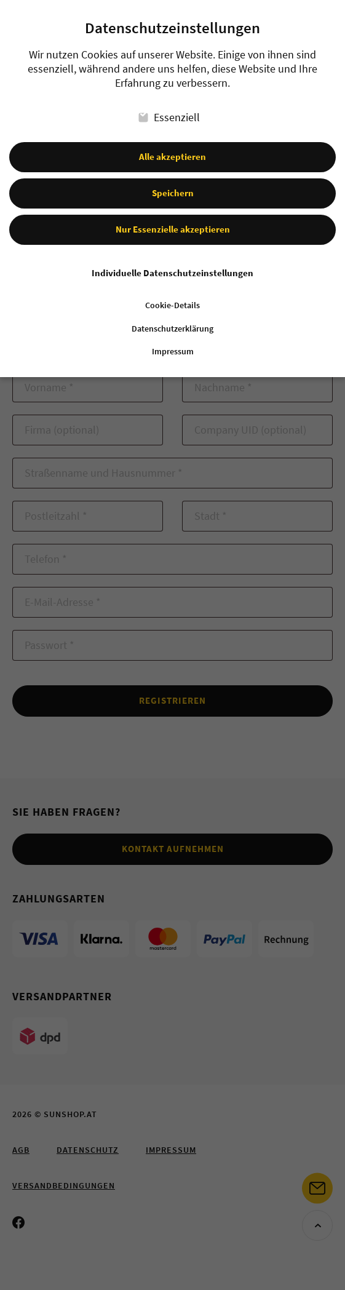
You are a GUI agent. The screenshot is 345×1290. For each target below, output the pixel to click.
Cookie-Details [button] (172, 294)
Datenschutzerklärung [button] (172, 318)
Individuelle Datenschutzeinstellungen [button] (172, 262)
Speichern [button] (173, 182)
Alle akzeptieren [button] (172, 145)
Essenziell (169, 106)
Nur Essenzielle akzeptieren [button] (173, 218)
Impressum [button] (173, 341)
